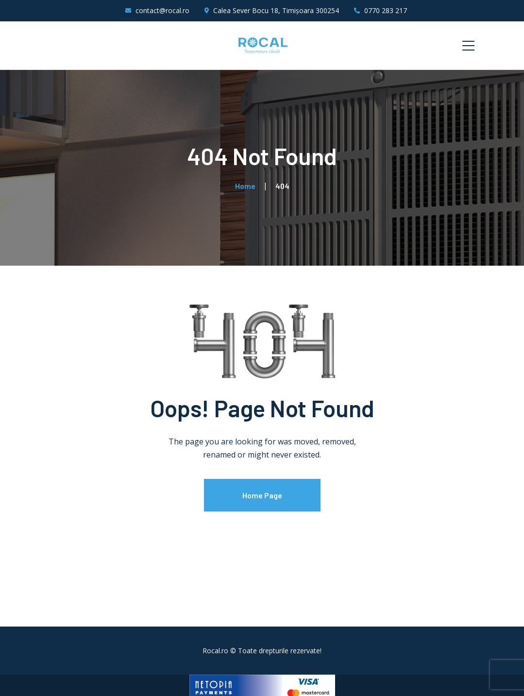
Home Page (262, 495)
